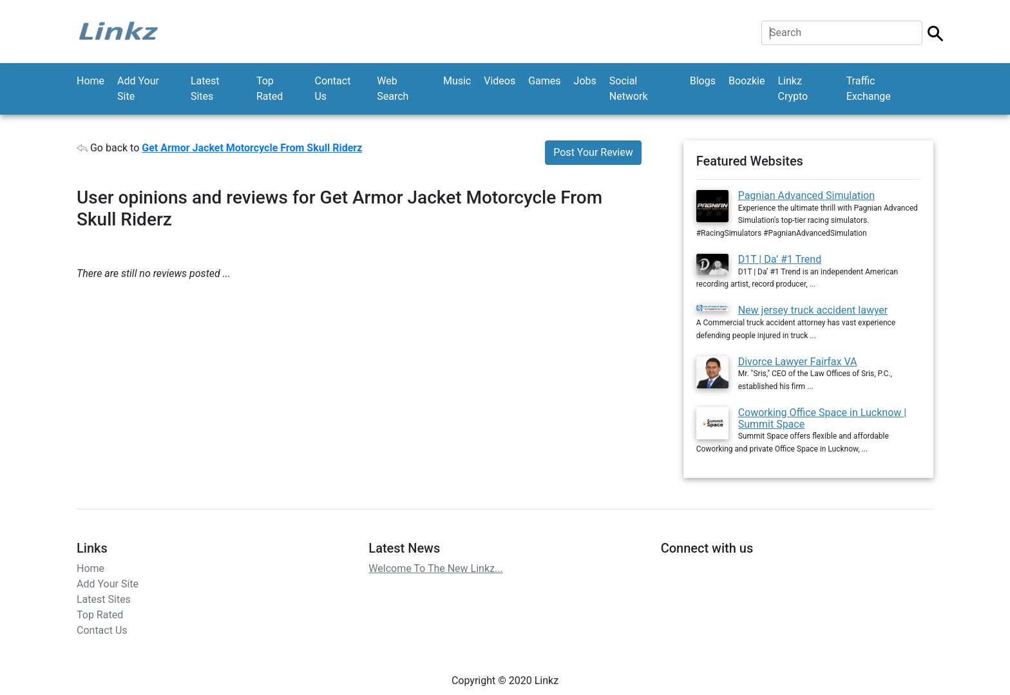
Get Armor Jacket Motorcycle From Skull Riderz (252, 148)
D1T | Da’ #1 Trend (780, 259)
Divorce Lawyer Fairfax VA (797, 362)
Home (90, 81)
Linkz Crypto (792, 88)
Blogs (703, 81)
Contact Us (332, 88)
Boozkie (747, 81)
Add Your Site (138, 88)
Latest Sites (205, 88)
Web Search (392, 88)
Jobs (585, 81)
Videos (499, 81)
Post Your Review (593, 152)
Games (544, 81)
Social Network (628, 88)
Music (457, 81)
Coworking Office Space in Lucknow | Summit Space (822, 418)
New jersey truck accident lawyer (813, 310)
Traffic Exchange (868, 88)
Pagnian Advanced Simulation (806, 195)
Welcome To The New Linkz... (435, 568)
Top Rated (269, 88)
